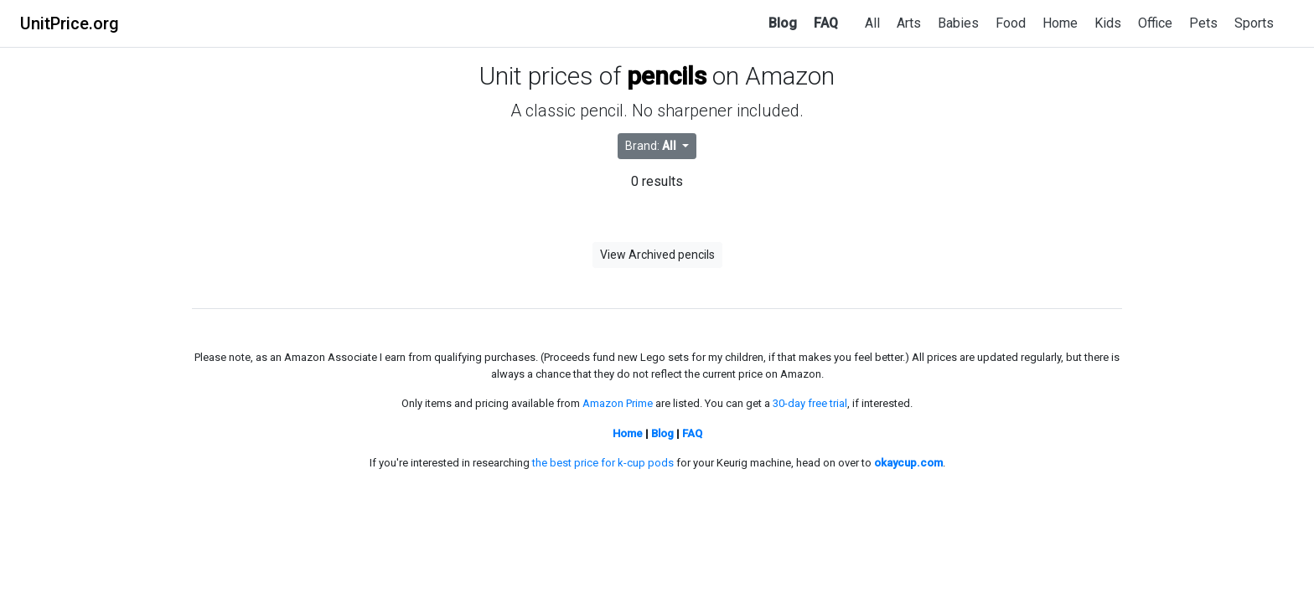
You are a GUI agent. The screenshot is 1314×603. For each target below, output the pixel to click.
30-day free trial (810, 403)
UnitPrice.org (69, 23)
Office (1155, 23)
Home (1060, 23)
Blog (782, 23)
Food (1011, 23)
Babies (958, 23)
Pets (1203, 23)
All (872, 23)
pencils (666, 75)
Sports (1254, 23)
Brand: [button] (652, 145)
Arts (909, 23)
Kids (1107, 23)
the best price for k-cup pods (603, 462)
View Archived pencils (657, 254)
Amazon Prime (617, 403)
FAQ (826, 23)
